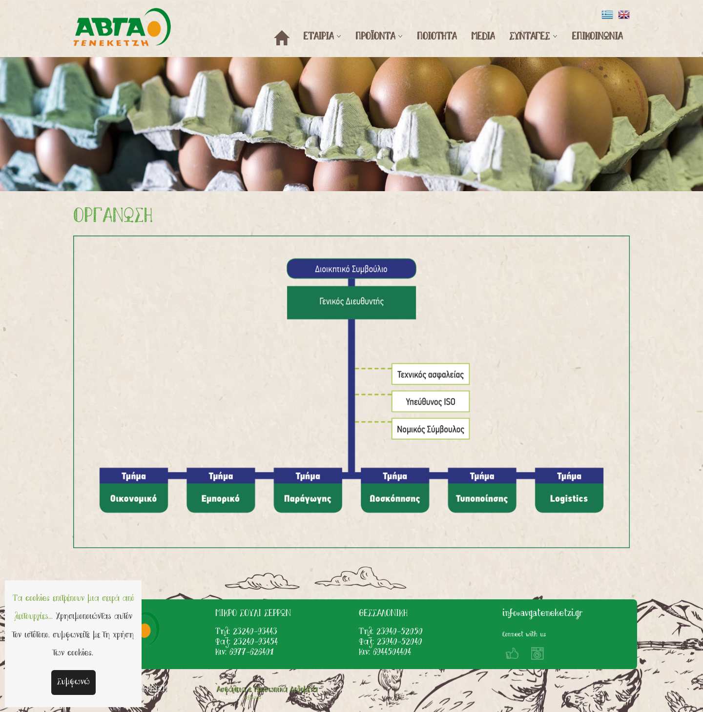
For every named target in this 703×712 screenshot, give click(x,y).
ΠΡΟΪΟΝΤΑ (375, 37)
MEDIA (483, 37)
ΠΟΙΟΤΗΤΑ (436, 37)
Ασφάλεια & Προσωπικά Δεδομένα (266, 689)
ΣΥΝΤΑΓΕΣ (529, 37)
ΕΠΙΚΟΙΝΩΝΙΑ (597, 37)
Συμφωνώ (73, 682)
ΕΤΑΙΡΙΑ (318, 37)
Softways (252, 698)
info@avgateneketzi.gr (542, 613)
